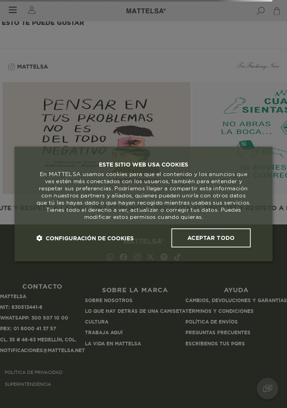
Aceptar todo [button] (211, 237)
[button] (85, 238)
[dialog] (143, 204)
